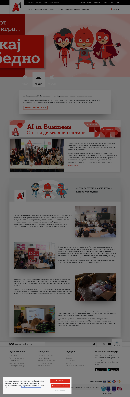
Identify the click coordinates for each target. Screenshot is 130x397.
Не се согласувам (60, 390)
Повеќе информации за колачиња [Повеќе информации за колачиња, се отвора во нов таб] (31, 387)
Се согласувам (60, 380)
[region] (37, 385)
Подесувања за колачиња (60, 386)
